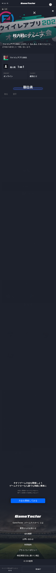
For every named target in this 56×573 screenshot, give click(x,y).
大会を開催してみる (28, 501)
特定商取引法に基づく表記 (28, 556)
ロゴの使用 (28, 561)
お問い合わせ (28, 539)
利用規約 (28, 545)
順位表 (28, 87)
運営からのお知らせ (28, 528)
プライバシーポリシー (28, 550)
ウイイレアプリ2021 (18, 58)
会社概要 (28, 534)
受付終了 (38, 569)
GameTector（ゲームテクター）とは (28, 523)
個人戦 (17, 66)
